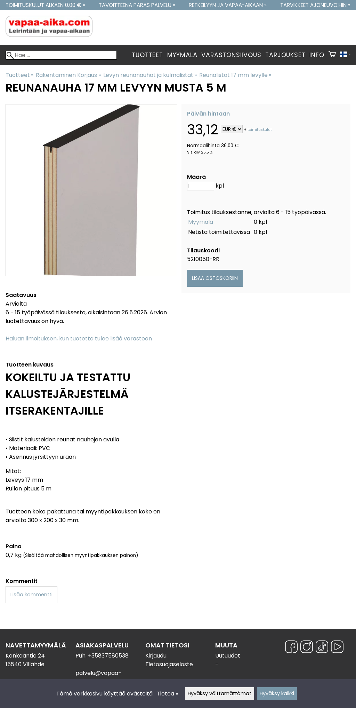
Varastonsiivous (231, 55)
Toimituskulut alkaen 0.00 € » (45, 5)
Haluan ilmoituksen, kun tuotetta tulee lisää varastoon (79, 339)
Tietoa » (167, 694)
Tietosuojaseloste (169, 664)
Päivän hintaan (208, 114)
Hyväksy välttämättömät (219, 693)
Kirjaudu (156, 656)
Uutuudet (227, 656)
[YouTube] (337, 647)
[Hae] (61, 55)
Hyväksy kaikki (277, 693)
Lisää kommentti (31, 594)
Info (316, 55)
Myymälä (182, 55)
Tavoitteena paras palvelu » (137, 5)
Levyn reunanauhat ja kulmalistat (150, 75)
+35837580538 (108, 656)
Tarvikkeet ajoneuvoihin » (315, 5)
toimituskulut (260, 129)
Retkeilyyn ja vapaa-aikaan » (228, 5)
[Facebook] (291, 647)
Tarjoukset (285, 55)
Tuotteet (147, 55)
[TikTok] (322, 647)
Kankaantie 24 (25, 656)
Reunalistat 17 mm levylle (235, 75)
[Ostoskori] (332, 55)
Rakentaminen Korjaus (68, 75)
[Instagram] (306, 647)
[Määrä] (200, 186)
